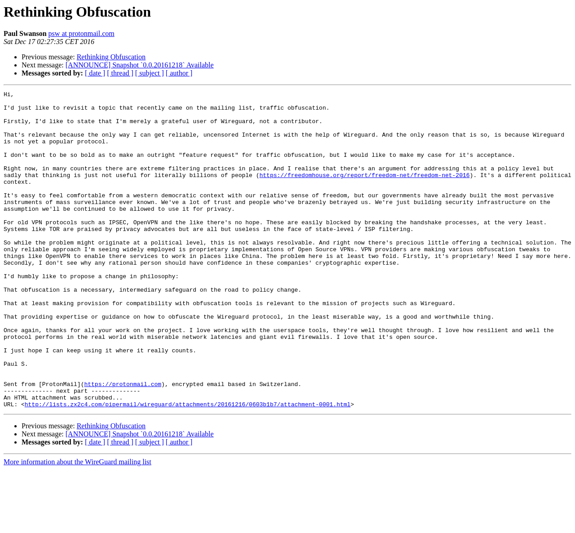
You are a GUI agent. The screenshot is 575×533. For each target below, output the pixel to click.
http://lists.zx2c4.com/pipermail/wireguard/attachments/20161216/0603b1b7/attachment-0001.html (187, 467)
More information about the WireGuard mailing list (77, 525)
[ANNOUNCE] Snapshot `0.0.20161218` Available (140, 65)
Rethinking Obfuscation (111, 57)
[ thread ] (120, 73)
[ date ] (95, 73)
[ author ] (179, 73)
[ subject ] (149, 73)
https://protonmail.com (122, 443)
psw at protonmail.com (82, 33)
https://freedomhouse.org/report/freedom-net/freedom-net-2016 (364, 192)
